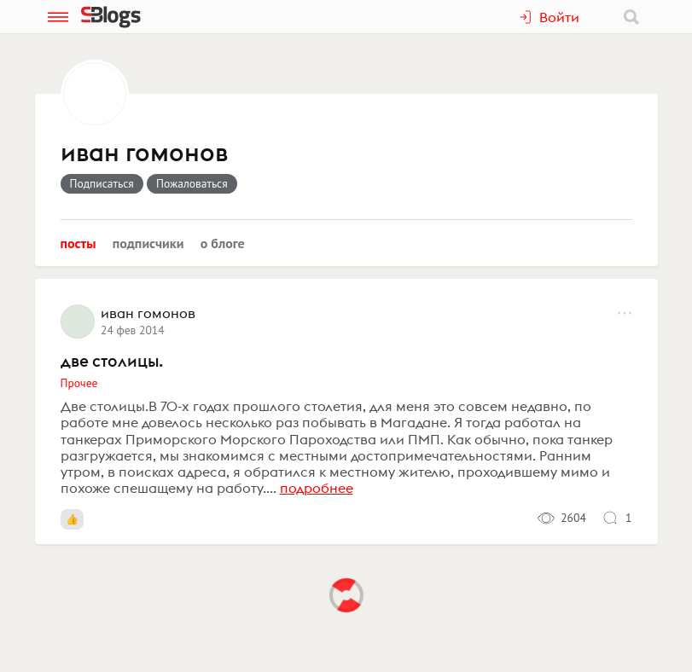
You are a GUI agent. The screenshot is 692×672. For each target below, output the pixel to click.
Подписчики (148, 243)
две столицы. (112, 360)
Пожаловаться (192, 183)
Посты (78, 243)
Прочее (79, 383)
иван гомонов (144, 153)
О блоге (223, 243)
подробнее (316, 487)
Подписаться (102, 183)
